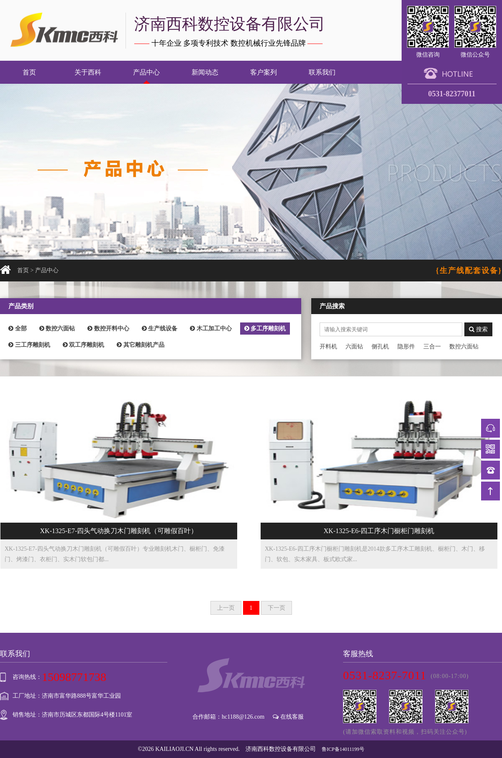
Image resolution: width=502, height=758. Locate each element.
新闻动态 (205, 72)
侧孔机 (380, 346)
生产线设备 (160, 328)
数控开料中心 (108, 328)
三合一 (432, 346)
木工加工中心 (211, 328)
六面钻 (354, 346)
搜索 (478, 329)
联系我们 (322, 72)
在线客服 (288, 717)
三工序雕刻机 (29, 345)
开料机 (328, 346)
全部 (17, 328)
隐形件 (406, 346)
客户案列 (263, 72)
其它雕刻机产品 (140, 345)
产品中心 (146, 72)
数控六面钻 (57, 328)
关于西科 (87, 72)
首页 (29, 72)
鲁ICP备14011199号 (343, 749)
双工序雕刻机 (84, 345)
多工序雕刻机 (265, 328)
